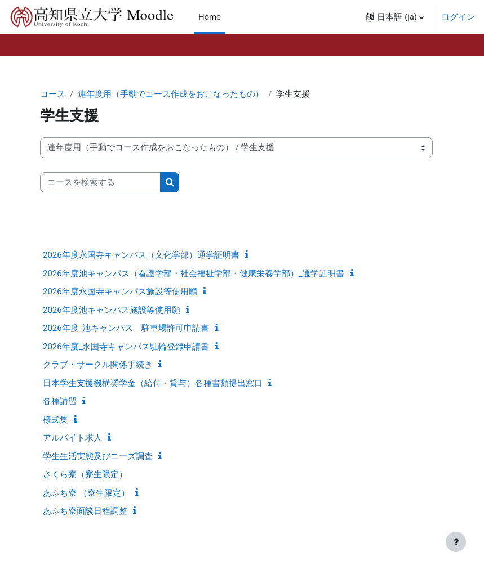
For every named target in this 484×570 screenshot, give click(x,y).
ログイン (458, 17)
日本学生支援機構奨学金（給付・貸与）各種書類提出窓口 (153, 383)
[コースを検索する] (100, 182)
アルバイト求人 (72, 438)
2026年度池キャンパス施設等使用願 (111, 310)
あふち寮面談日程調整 (85, 511)
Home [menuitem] (209, 17)
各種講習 (60, 401)
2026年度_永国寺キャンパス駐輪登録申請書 (126, 347)
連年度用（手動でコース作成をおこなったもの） (171, 94)
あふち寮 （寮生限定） (86, 493)
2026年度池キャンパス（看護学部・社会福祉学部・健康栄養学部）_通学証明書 (194, 273)
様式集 (55, 420)
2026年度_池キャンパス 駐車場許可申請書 (126, 328)
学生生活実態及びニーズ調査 (98, 456)
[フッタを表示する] (456, 542)
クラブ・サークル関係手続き (98, 365)
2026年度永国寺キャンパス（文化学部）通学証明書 (141, 255)
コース (52, 94)
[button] (395, 17)
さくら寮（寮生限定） (85, 474)
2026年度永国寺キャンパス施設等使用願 (120, 291)
